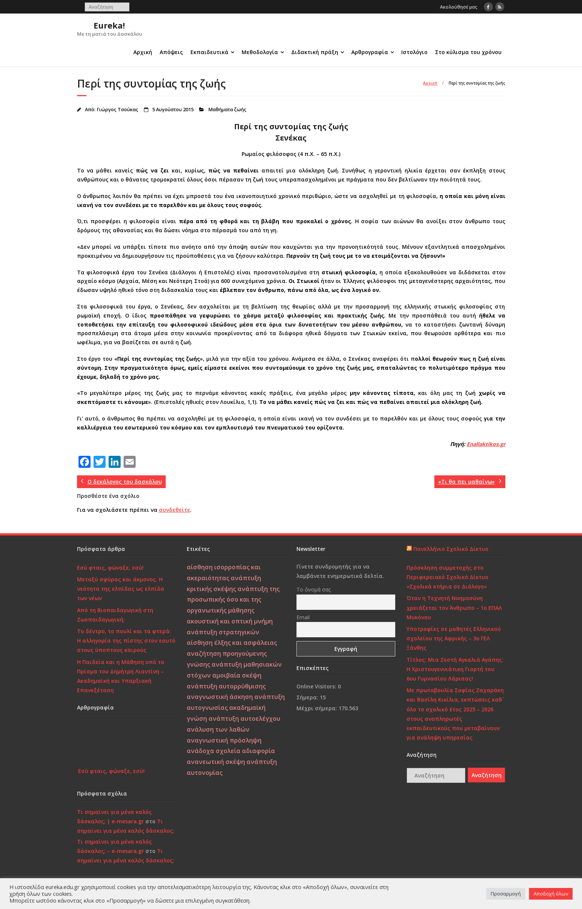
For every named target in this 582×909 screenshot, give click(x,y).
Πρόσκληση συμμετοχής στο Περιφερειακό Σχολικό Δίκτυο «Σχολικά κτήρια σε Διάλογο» (447, 577)
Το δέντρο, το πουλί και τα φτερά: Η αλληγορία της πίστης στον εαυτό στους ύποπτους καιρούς (126, 640)
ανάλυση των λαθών (218, 729)
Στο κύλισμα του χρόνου (468, 52)
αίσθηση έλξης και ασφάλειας (232, 642)
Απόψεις (171, 52)
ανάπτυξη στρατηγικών (223, 632)
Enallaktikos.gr (486, 444)
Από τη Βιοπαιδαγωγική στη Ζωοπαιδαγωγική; (115, 615)
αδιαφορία (258, 751)
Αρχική (142, 52)
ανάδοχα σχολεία (213, 751)
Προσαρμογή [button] (506, 893)
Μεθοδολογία (260, 52)
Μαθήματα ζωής (227, 109)
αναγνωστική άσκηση (220, 697)
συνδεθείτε (174, 509)
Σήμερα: (308, 697)
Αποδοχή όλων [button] (551, 893)
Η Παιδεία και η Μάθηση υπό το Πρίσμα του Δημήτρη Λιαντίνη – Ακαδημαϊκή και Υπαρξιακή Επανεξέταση (120, 676)
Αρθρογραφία (369, 52)
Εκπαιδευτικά (209, 52)
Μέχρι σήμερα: (317, 708)
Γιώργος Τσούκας (117, 109)
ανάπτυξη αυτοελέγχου (244, 718)
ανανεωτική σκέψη (216, 762)
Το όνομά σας (313, 589)
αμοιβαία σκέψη (237, 675)
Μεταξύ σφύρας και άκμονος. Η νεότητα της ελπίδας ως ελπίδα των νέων (120, 589)
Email (303, 617)
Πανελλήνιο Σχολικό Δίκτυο (450, 548)
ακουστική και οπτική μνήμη (230, 621)
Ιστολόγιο (414, 52)
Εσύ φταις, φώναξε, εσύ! (110, 567)
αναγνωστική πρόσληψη (224, 740)
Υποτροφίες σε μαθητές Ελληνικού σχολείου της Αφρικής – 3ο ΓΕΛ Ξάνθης (454, 638)
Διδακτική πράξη (314, 52)
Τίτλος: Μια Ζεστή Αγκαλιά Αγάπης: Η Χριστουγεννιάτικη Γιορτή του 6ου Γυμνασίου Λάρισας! (455, 669)
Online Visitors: (317, 686)
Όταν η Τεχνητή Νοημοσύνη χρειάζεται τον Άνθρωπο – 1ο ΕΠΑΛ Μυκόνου (454, 607)
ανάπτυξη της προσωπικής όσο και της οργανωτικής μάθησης (233, 600)
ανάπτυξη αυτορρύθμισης (226, 686)
